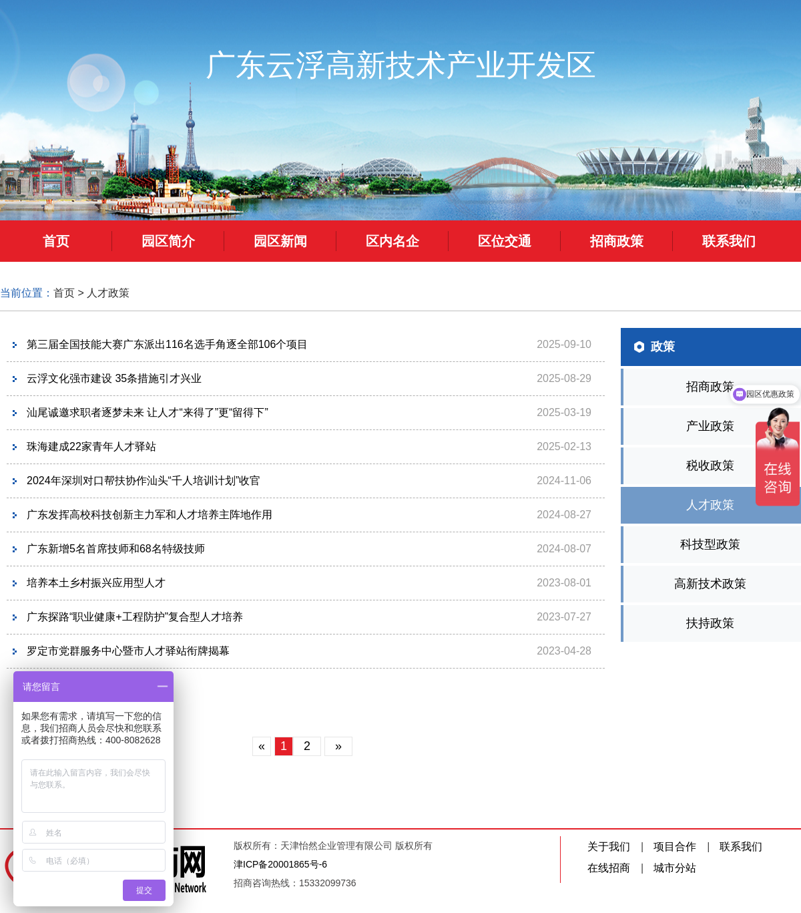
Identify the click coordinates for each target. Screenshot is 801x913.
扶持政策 (710, 623)
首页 (64, 293)
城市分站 (674, 868)
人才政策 (108, 293)
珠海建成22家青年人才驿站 (91, 446)
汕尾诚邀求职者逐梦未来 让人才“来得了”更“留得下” (147, 412)
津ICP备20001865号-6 (280, 864)
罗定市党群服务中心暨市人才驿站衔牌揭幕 (128, 651)
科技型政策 (710, 544)
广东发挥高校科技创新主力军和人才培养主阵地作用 (149, 514)
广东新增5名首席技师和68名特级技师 (116, 548)
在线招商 (608, 868)
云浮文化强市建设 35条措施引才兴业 (114, 378)
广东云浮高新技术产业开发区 (401, 65)
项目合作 (674, 846)
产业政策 (710, 426)
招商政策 (710, 386)
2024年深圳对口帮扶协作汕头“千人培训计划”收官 (143, 480)
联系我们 (741, 846)
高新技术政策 (710, 583)
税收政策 (710, 465)
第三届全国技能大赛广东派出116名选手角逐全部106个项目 (167, 344)
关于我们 (608, 846)
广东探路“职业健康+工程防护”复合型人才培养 (135, 616)
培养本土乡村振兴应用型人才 (96, 582)
